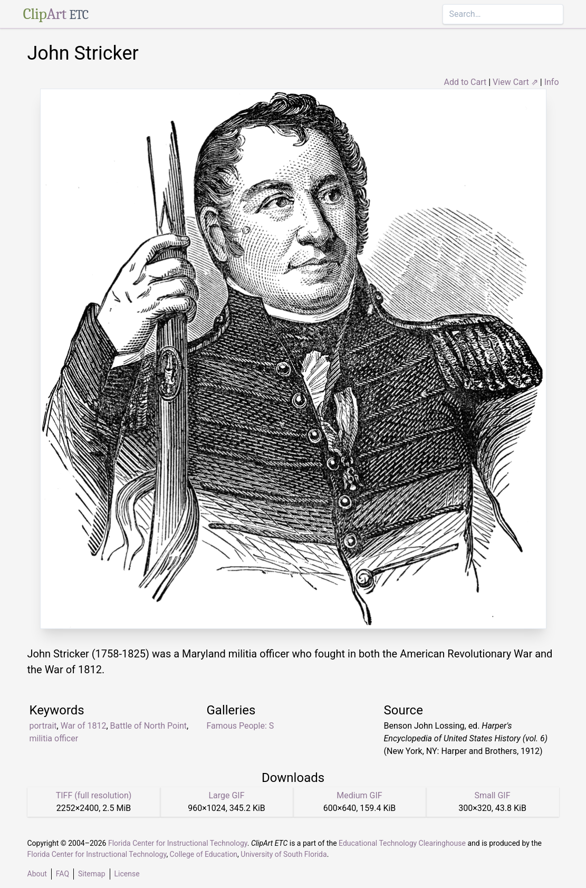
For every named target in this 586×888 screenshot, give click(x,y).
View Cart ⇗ (515, 82)
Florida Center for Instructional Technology (177, 843)
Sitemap (91, 874)
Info (551, 82)
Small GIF (492, 795)
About (37, 874)
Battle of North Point (148, 726)
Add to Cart (465, 82)
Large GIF (226, 795)
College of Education (204, 854)
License (127, 874)
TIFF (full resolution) (94, 795)
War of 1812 (84, 726)
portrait (43, 726)
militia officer (54, 738)
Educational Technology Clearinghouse (402, 843)
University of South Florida (283, 854)
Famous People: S (240, 726)
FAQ (62, 874)
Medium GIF (359, 795)
